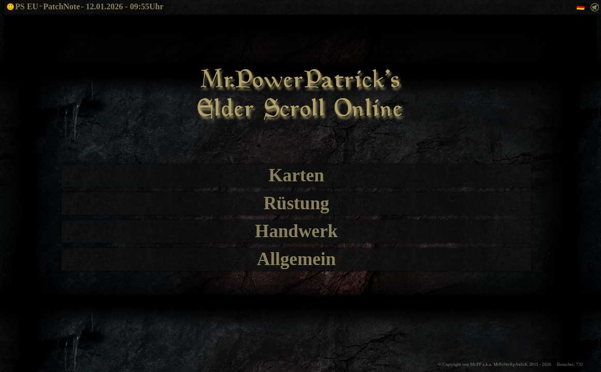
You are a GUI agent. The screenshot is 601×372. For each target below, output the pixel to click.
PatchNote (61, 6)
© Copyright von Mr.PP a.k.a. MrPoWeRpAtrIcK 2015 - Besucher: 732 (510, 364)
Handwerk (296, 231)
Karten (296, 175)
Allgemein (296, 259)
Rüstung (296, 203)
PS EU (22, 6)
